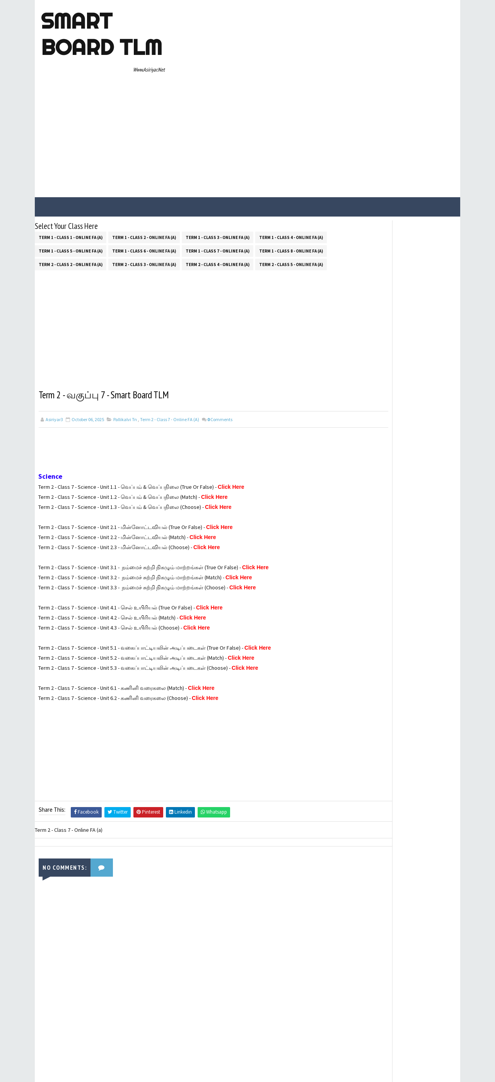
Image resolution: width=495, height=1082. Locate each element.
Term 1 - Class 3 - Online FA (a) (217, 161)
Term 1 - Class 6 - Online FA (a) (144, 174)
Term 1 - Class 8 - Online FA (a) (291, 174)
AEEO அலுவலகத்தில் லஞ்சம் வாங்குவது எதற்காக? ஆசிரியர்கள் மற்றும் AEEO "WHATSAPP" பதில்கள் (412, 321)
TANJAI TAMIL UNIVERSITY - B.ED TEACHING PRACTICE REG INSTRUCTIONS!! (412, 358)
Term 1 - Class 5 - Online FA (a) (70, 174)
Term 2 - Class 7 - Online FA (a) (169, 345)
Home (347, 399)
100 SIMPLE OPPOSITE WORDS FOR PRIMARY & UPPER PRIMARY (413, 282)
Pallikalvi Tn (125, 345)
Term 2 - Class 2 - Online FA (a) (70, 188)
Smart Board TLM (99, 34)
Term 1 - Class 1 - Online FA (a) (70, 161)
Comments (219, 345)
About (347, 410)
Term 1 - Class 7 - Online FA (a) (217, 174)
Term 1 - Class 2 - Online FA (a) (144, 161)
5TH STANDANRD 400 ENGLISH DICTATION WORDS (410, 251)
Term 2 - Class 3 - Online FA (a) (144, 188)
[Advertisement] (315, 63)
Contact (349, 421)
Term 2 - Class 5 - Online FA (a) (291, 188)
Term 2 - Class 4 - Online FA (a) (217, 188)
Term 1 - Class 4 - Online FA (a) (291, 161)
